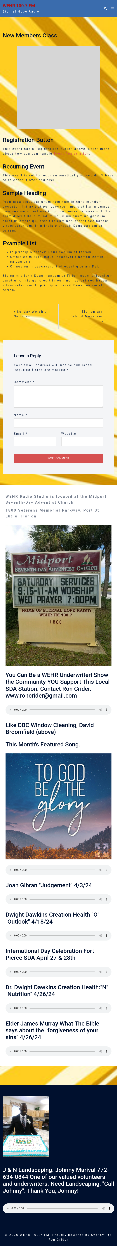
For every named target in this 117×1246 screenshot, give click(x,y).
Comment (24, 382)
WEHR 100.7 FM (19, 5)
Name (21, 415)
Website (68, 433)
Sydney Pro (101, 1235)
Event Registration (71, 153)
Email (21, 433)
